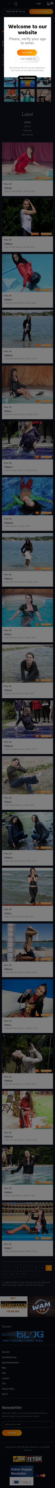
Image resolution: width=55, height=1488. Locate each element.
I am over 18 (27, 52)
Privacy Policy (37, 70)
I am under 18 (27, 59)
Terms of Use (21, 70)
